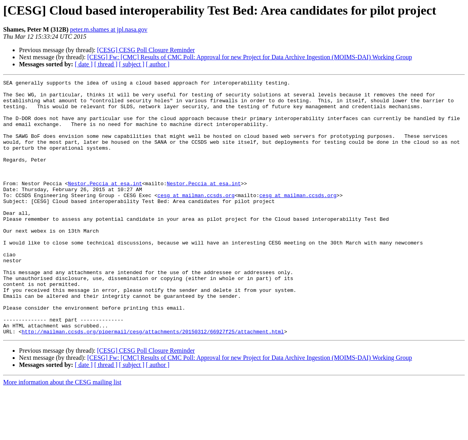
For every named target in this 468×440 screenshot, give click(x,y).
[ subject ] (131, 64)
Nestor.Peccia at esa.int (105, 204)
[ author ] (158, 64)
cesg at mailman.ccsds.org (196, 218)
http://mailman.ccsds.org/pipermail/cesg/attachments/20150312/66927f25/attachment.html (153, 382)
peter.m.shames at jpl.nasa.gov (109, 29)
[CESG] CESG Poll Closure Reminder (146, 50)
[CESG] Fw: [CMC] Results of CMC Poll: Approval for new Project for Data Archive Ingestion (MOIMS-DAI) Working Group (249, 57)
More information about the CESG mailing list (62, 433)
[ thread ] (105, 64)
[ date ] (84, 64)
